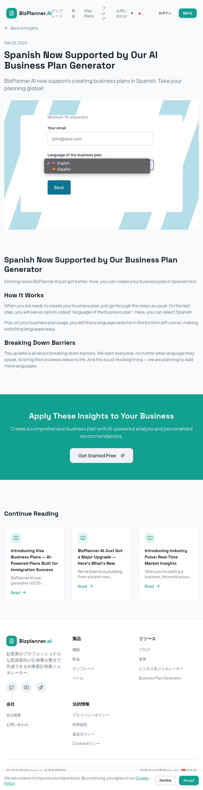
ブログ (104, 13)
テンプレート (57, 13)
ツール (78, 678)
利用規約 (79, 724)
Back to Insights (21, 28)
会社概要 (13, 714)
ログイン (165, 13)
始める (187, 13)
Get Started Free (101, 455)
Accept (189, 780)
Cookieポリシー (86, 743)
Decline (165, 780)
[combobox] (139, 13)
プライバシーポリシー (90, 714)
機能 (76, 649)
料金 (73, 13)
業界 (142, 659)
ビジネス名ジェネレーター (161, 668)
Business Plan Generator (160, 678)
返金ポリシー (83, 733)
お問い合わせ (121, 13)
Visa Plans (89, 13)
